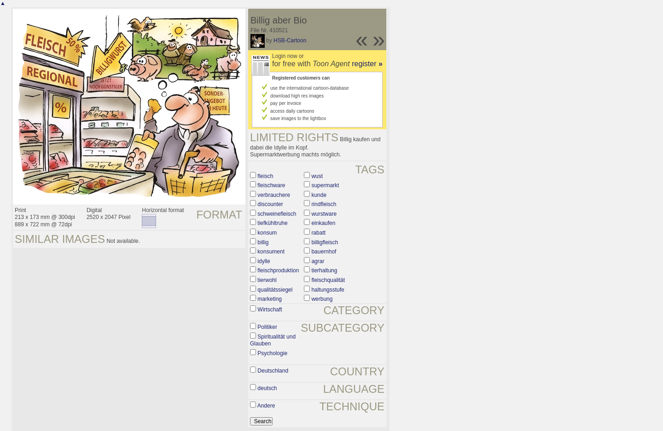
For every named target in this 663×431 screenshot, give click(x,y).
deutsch (267, 388)
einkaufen (323, 223)
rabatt (318, 233)
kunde (318, 195)
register (367, 64)
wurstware (324, 214)
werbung (321, 299)
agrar (317, 261)
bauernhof (323, 251)
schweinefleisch (276, 214)
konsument (271, 251)
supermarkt (325, 185)
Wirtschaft (269, 309)
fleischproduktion (278, 270)
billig (262, 242)
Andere (266, 405)
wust (317, 176)
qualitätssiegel (274, 290)
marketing (269, 299)
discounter (270, 204)
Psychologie (272, 353)
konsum (267, 233)
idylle (263, 261)
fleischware (271, 185)
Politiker (267, 327)
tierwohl (266, 280)
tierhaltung (324, 270)
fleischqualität (328, 280)
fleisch (265, 176)
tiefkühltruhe (272, 223)
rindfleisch (323, 204)
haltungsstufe (327, 290)
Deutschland (272, 371)
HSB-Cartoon (289, 40)
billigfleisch (324, 242)
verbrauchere (273, 195)
